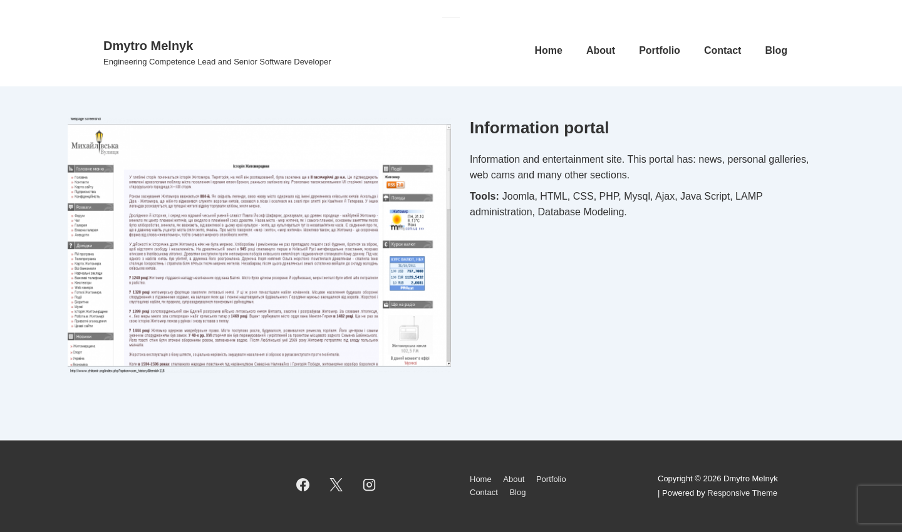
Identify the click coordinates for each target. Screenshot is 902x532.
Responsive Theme (742, 493)
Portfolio (659, 50)
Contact (723, 50)
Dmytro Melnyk (148, 46)
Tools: (484, 196)
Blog (776, 50)
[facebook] (303, 485)
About (600, 50)
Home (548, 50)
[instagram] (369, 485)
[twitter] (336, 485)
